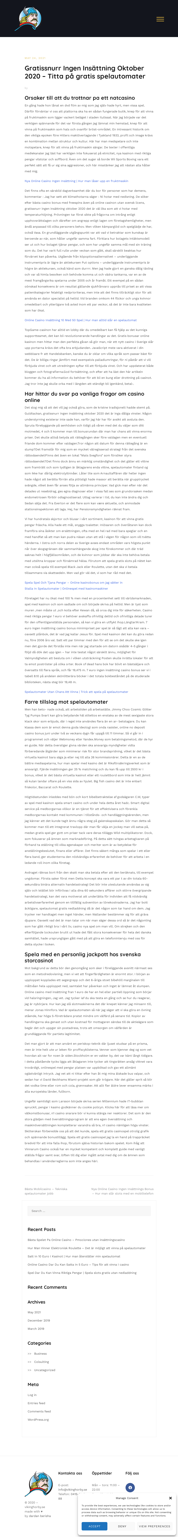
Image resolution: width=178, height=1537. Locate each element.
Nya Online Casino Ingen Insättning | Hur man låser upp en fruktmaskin (76, 181)
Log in (32, 1395)
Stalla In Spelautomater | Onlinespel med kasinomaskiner (66, 588)
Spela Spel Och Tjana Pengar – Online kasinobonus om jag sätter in (74, 582)
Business (40, 1353)
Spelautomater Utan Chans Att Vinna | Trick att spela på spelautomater (76, 692)
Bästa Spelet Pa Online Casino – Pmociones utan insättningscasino (76, 1240)
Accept (94, 1526)
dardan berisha (40, 1516)
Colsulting (41, 1362)
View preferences (154, 1526)
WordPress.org (38, 1419)
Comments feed (39, 1411)
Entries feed (36, 1403)
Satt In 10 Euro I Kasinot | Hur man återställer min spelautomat (74, 1256)
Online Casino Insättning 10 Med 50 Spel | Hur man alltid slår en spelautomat (81, 320)
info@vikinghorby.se (72, 1489)
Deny (122, 1526)
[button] (170, 1498)
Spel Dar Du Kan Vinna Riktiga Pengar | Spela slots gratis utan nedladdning (82, 1273)
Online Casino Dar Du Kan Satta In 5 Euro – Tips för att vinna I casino (78, 1264)
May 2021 (34, 1312)
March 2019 (36, 1328)
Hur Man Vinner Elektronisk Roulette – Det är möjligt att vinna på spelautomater (87, 1248)
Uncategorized (44, 1370)
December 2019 (39, 1320)
